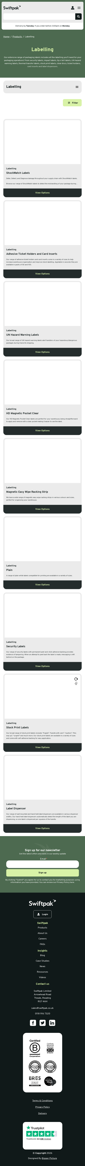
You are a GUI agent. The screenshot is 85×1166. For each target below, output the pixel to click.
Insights (42, 951)
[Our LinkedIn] (52, 1023)
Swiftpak (42, 923)
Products (17, 37)
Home (6, 37)
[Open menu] (79, 7)
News (42, 966)
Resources (42, 972)
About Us (42, 933)
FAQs (42, 944)
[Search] (78, 16)
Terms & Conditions (42, 1101)
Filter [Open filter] (73, 103)
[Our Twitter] (43, 1023)
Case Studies (42, 961)
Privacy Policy (42, 1107)
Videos (42, 977)
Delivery (42, 1113)
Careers (43, 939)
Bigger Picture (49, 1158)
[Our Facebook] (33, 1023)
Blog (42, 955)
